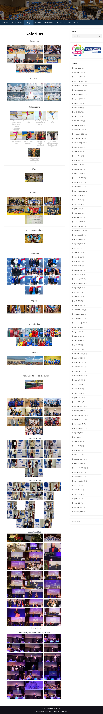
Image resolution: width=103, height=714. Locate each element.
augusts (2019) (78, 380)
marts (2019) (78, 402)
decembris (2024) (79, 129)
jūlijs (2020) (77, 332)
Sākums (5, 23)
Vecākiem (60, 23)
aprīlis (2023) (78, 209)
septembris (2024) (79, 143)
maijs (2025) (78, 108)
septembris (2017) (79, 481)
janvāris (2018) (78, 463)
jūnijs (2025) (78, 103)
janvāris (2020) (78, 358)
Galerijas (28, 23)
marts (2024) (78, 165)
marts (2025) (78, 116)
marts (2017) (78, 503)
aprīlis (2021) (78, 301)
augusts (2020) (78, 327)
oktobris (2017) (78, 477)
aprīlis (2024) (78, 160)
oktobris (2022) (78, 235)
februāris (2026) (79, 72)
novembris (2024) (79, 134)
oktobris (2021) (78, 279)
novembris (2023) (79, 182)
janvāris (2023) (78, 222)
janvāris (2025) (78, 125)
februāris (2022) (79, 270)
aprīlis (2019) (78, 398)
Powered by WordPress (44, 711)
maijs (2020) (78, 340)
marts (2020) (78, 349)
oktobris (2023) (78, 187)
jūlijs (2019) (77, 384)
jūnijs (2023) (78, 200)
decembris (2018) (79, 415)
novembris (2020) (79, 314)
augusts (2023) (78, 195)
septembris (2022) (79, 239)
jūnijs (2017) (78, 490)
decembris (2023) (79, 178)
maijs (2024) (78, 156)
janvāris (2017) (78, 512)
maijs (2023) (78, 204)
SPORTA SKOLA (16, 23)
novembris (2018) (79, 419)
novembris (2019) (79, 367)
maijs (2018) (78, 446)
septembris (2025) (79, 94)
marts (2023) (78, 213)
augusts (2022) (78, 244)
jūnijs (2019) (78, 389)
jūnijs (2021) (78, 296)
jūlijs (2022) (77, 248)
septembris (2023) (79, 191)
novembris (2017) (79, 472)
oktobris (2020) (78, 318)
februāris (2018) (79, 459)
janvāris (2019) (78, 411)
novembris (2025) (79, 86)
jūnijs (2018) (78, 441)
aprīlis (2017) (78, 498)
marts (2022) (78, 266)
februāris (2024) (79, 169)
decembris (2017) (79, 468)
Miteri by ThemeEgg (60, 711)
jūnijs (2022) (78, 252)
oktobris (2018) (78, 424)
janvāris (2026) (78, 77)
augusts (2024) (78, 147)
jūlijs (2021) (77, 292)
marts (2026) (78, 68)
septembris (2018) (79, 428)
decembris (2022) (79, 226)
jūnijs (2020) (78, 336)
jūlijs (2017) (77, 485)
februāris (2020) (79, 354)
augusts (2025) (78, 99)
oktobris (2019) (78, 371)
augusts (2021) (78, 288)
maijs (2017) (78, 494)
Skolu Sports (73, 23)
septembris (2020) (79, 323)
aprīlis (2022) (78, 261)
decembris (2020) (79, 310)
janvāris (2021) (78, 305)
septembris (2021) (79, 283)
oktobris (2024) (78, 138)
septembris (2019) (79, 375)
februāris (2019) (79, 406)
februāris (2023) (79, 217)
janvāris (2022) (78, 275)
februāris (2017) (79, 507)
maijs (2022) (78, 257)
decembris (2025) (79, 81)
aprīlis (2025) (78, 112)
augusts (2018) (78, 433)
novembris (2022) (79, 231)
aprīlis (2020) (78, 345)
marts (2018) (78, 455)
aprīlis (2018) (78, 450)
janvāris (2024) (78, 173)
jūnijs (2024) (78, 151)
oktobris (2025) (78, 90)
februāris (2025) (79, 121)
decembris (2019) (79, 362)
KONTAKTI (38, 23)
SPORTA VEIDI (49, 23)
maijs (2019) (78, 393)
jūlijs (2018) (77, 437)
